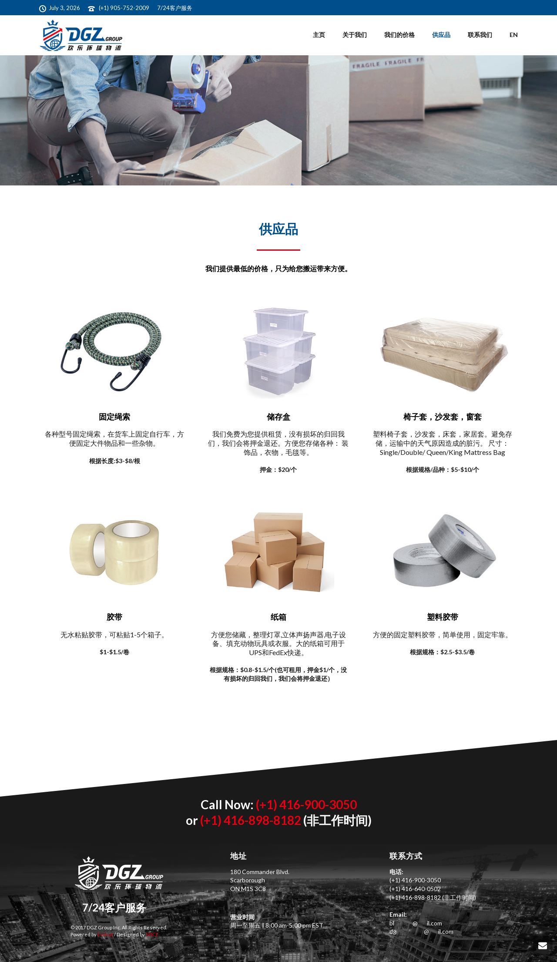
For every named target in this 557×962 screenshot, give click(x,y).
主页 (319, 34)
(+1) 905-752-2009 (125, 7)
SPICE (151, 934)
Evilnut (105, 934)
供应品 (441, 34)
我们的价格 (399, 34)
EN (514, 34)
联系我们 (480, 34)
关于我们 (354, 34)
